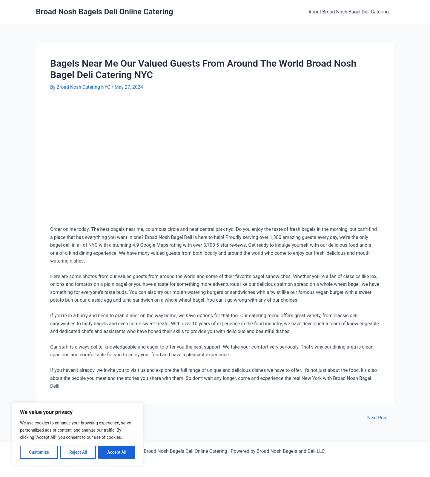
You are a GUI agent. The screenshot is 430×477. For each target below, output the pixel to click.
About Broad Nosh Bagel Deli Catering (349, 12)
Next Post (380, 417)
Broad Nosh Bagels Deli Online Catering (104, 11)
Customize (39, 452)
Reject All (78, 452)
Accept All (116, 452)
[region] (77, 433)
